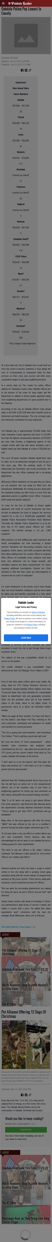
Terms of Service (38, 612)
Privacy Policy (9, 618)
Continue (26, 638)
